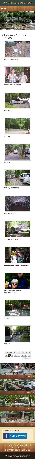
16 (23, 358)
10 (15, 355)
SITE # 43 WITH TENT (11, 188)
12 (22, 355)
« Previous (9, 352)
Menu (4, 8)
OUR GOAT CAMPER (11, 59)
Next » (28, 358)
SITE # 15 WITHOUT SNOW (13, 239)
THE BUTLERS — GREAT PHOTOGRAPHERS (12, 291)
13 (25, 355)
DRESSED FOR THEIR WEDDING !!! (16, 265)
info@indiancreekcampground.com (17, 450)
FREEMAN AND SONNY (12, 85)
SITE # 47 (7, 136)
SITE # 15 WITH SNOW (11, 214)
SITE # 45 (7, 162)
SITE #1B (7, 344)
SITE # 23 (7, 111)
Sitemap (25, 456)
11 (18, 355)
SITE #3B (7, 318)
